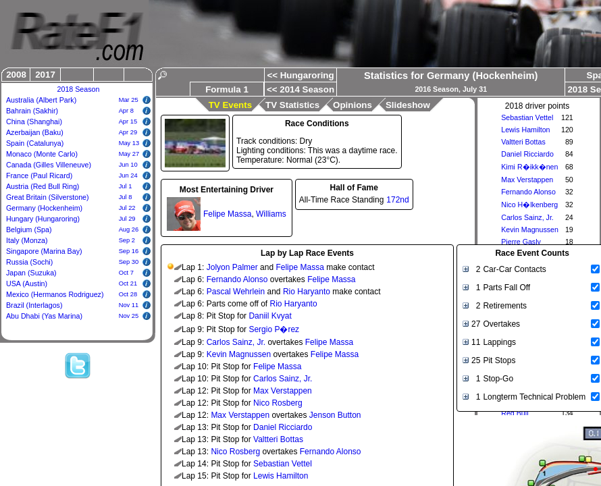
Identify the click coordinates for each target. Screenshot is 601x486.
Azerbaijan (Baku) (34, 132)
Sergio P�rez (274, 329)
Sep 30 (129, 262)
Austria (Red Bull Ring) (42, 186)
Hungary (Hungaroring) (43, 219)
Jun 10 (128, 164)
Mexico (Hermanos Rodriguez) (55, 294)
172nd (397, 200)
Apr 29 (128, 132)
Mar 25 (128, 100)
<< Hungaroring (300, 75)
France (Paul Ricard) (39, 175)
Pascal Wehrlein (236, 291)
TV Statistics (292, 105)
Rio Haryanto (306, 291)
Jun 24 (128, 175)
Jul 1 (125, 186)
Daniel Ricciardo (527, 154)
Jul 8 (125, 197)
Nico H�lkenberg (529, 204)
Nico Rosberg (278, 403)
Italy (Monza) (27, 240)
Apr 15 (128, 121)
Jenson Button (335, 415)
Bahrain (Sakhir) (32, 111)
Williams (271, 214)
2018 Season (78, 89)
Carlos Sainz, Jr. (527, 217)
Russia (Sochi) (29, 262)
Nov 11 (129, 305)
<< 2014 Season (300, 89)
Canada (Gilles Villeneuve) (48, 165)
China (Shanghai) (34, 121)
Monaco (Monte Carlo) (42, 154)
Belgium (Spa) (29, 229)
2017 (45, 75)
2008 (16, 75)
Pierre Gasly (521, 242)
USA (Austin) (26, 283)
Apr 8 (126, 110)
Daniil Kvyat (270, 316)
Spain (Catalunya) (34, 143)
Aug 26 (129, 229)
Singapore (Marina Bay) (44, 251)
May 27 (129, 154)
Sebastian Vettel (527, 117)
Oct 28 (128, 294)
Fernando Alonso (528, 192)
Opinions (352, 105)
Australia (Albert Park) (41, 100)
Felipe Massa (227, 214)
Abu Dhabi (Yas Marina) (44, 316)
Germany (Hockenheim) (44, 208)
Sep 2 (127, 240)
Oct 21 (128, 283)
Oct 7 (126, 272)
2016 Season (437, 89)
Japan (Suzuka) (31, 273)
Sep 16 (129, 251)
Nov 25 (129, 316)
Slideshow (408, 105)
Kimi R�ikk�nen (529, 167)
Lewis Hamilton (525, 130)
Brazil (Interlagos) (34, 305)
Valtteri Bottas (523, 142)
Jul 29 (127, 218)
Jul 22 (127, 208)
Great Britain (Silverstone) (47, 197)
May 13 (129, 143)
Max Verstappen (527, 180)
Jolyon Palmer (232, 267)
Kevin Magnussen (529, 229)
